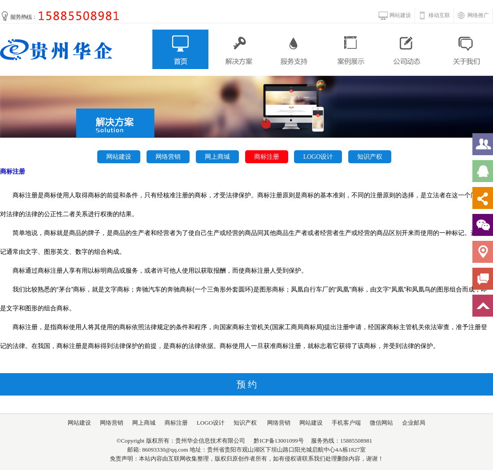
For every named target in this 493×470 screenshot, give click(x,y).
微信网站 (381, 422)
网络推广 (478, 15)
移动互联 (439, 15)
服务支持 (294, 49)
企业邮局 (413, 422)
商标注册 (266, 156)
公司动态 (408, 49)
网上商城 (217, 156)
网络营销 (168, 156)
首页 (180, 49)
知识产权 (369, 156)
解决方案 (237, 49)
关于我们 (465, 49)
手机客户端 (346, 422)
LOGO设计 (318, 156)
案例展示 (351, 49)
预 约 (247, 384)
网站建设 (400, 15)
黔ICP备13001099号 (278, 440)
